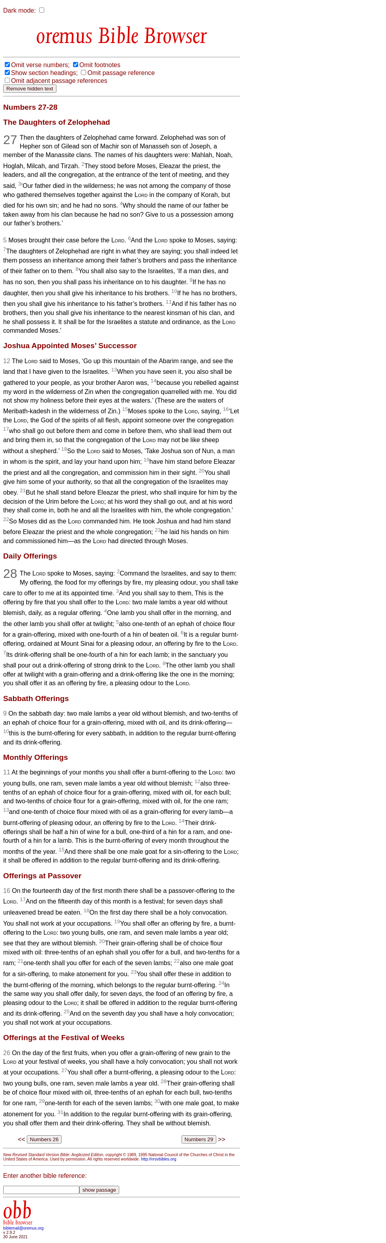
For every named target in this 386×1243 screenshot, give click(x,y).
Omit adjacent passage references (59, 80)
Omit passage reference (121, 72)
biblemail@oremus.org (23, 1228)
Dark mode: (19, 10)
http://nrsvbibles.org (158, 1159)
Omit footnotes (99, 65)
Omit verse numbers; (40, 65)
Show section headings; (44, 72)
